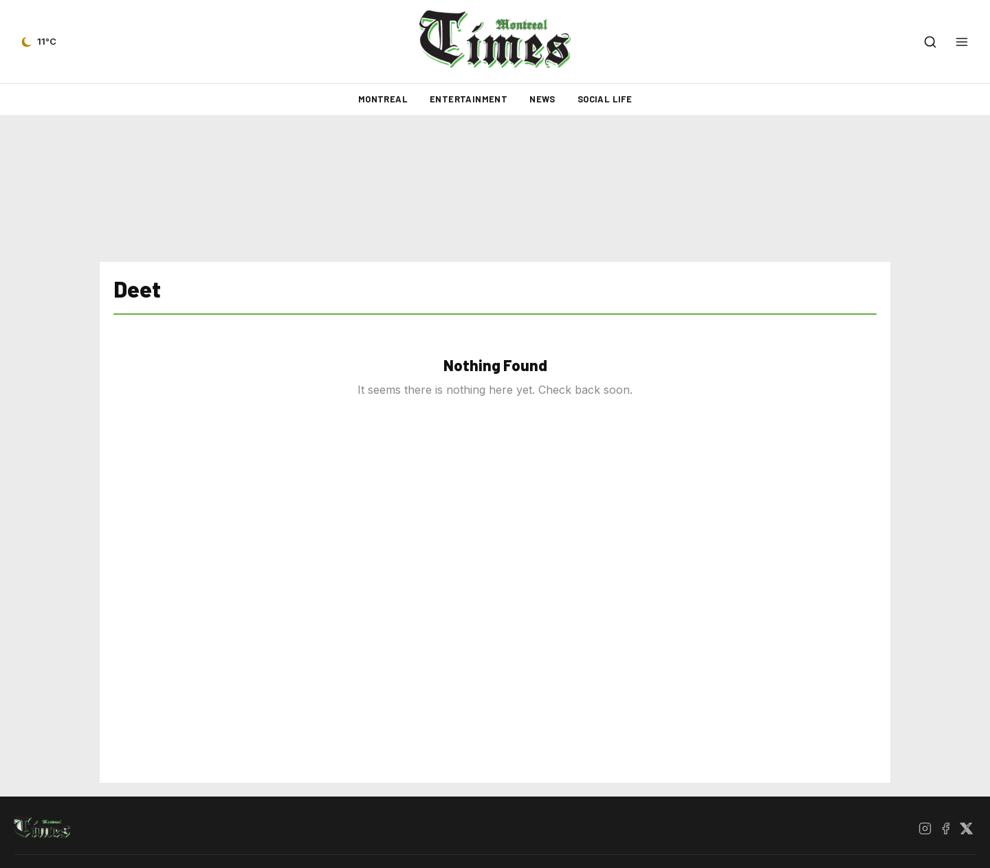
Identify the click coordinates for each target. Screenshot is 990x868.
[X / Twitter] (966, 828)
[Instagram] (924, 828)
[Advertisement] (495, 189)
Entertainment (468, 98)
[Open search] (930, 41)
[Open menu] (961, 41)
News (542, 98)
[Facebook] (945, 828)
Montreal (383, 98)
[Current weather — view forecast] (38, 42)
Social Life (605, 98)
